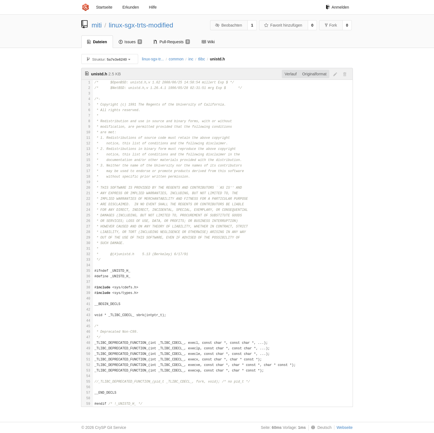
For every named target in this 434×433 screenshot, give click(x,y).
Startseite (104, 7)
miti (97, 25)
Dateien (97, 42)
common (176, 59)
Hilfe (153, 7)
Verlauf (291, 74)
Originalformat (314, 74)
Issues (130, 41)
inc (190, 59)
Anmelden (337, 7)
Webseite (345, 427)
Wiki (208, 42)
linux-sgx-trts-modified (141, 25)
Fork (331, 25)
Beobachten (228, 25)
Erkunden (130, 7)
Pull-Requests (172, 41)
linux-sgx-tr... (153, 59)
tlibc (201, 59)
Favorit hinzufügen (283, 25)
